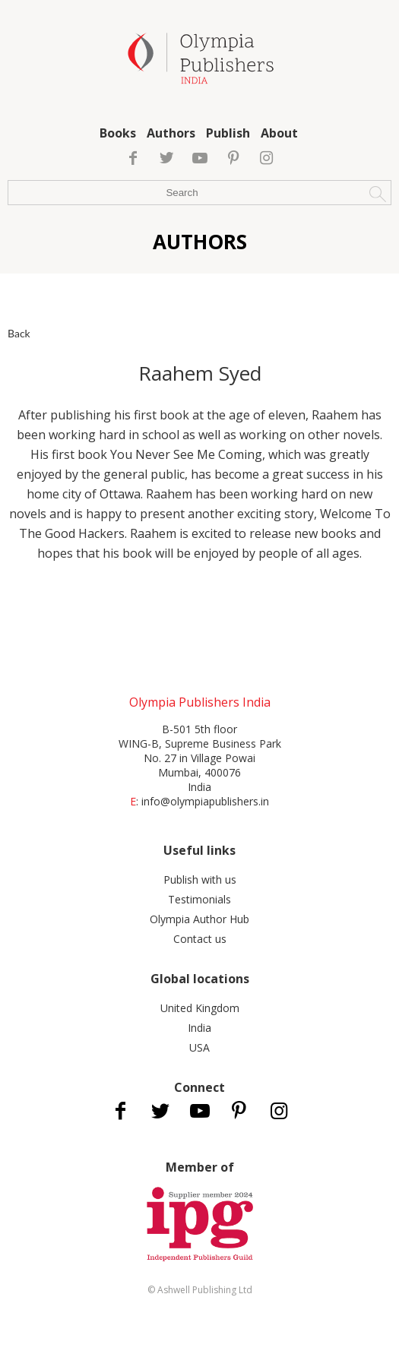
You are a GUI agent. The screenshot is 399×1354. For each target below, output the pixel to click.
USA (199, 1047)
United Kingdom (199, 1008)
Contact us (199, 939)
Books (118, 133)
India (199, 1027)
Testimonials (199, 899)
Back (19, 333)
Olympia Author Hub (199, 919)
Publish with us (199, 879)
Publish (228, 133)
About (279, 133)
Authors (171, 133)
